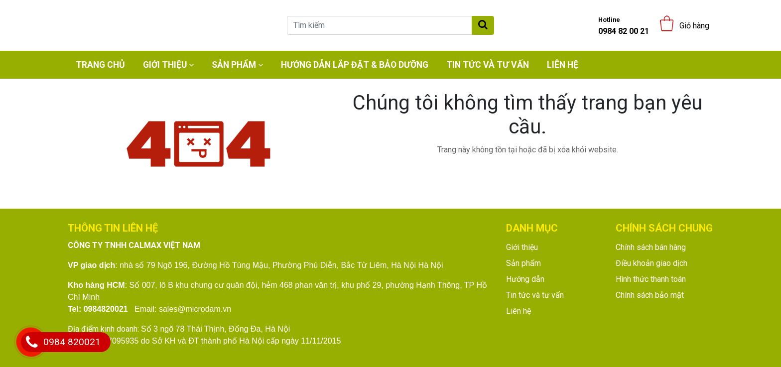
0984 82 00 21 (623, 26)
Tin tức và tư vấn (487, 65)
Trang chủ (100, 65)
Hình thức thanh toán (651, 279)
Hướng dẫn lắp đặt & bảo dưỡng (354, 65)
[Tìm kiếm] (379, 25)
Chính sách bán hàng (651, 247)
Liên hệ (562, 65)
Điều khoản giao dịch (651, 263)
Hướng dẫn (525, 279)
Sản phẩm (234, 65)
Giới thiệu (165, 65)
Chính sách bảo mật (650, 295)
